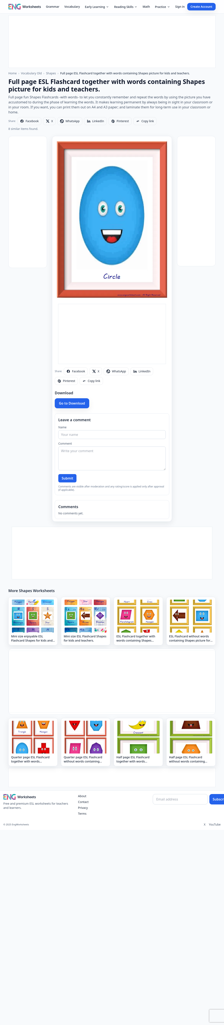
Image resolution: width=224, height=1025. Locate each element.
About (82, 796)
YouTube (215, 824)
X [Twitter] (204, 824)
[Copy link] (145, 121)
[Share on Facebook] (29, 121)
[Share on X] (49, 121)
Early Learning (97, 7)
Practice (162, 7)
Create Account (201, 7)
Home (12, 73)
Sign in (180, 7)
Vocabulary (72, 7)
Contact (83, 802)
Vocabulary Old (31, 73)
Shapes (51, 73)
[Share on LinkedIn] (95, 121)
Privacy (83, 808)
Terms (82, 814)
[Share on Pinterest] (120, 121)
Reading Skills (125, 7)
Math (146, 7)
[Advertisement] (112, 41)
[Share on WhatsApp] (69, 121)
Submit (67, 478)
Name (62, 427)
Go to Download (72, 403)
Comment (65, 443)
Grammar (52, 7)
